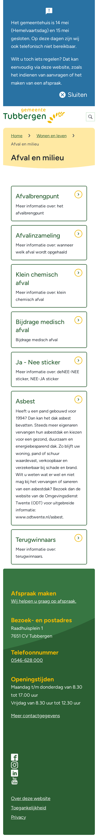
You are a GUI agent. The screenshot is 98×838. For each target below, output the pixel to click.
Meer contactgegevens (35, 716)
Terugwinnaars (49, 538)
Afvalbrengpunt (49, 195)
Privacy (18, 817)
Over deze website (30, 798)
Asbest (49, 400)
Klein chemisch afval (49, 277)
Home (16, 135)
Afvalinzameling (49, 234)
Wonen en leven (52, 135)
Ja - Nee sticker (49, 361)
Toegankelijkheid (28, 808)
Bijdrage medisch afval (49, 325)
